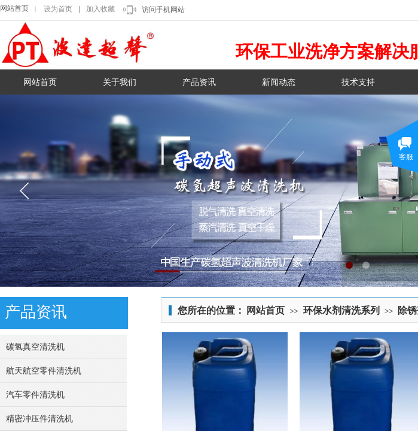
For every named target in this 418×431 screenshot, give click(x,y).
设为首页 (58, 9)
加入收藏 (100, 9)
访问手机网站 (163, 9)
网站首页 (14, 8)
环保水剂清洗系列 (341, 310)
